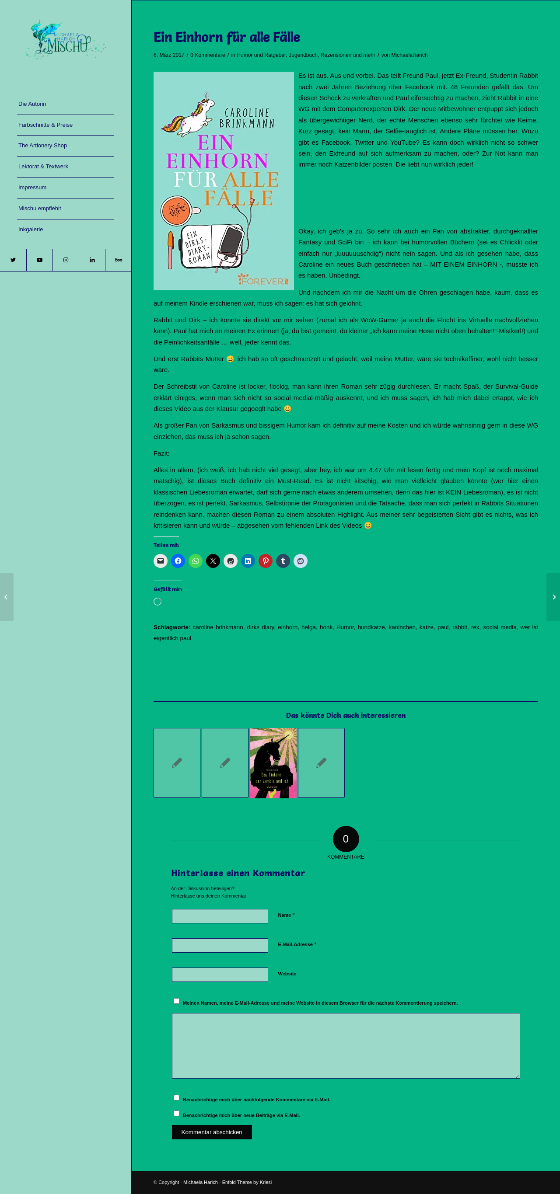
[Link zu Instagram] (65, 260)
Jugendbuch (303, 55)
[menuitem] (65, 104)
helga (308, 627)
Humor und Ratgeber (261, 55)
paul (443, 627)
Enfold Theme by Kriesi (247, 1182)
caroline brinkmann (218, 627)
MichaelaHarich (409, 55)
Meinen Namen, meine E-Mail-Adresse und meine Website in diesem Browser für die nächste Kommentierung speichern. (320, 1003)
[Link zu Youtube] (39, 260)
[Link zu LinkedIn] (92, 260)
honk (326, 627)
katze (427, 627)
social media (500, 627)
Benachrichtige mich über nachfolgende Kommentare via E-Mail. (256, 1099)
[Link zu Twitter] (13, 260)
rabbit (459, 627)
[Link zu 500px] (118, 260)
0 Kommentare (207, 55)
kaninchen (402, 627)
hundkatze (371, 627)
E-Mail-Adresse (297, 944)
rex (475, 627)
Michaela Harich (200, 1182)
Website (287, 973)
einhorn (288, 627)
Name (286, 915)
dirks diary (260, 627)
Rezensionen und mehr (348, 55)
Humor (345, 627)
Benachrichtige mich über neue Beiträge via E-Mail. (241, 1115)
